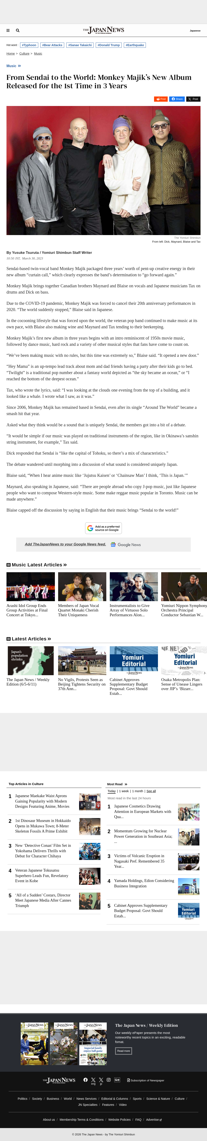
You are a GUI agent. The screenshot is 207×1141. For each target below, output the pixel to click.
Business (53, 1098)
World (68, 1098)
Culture (180, 1098)
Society (37, 1098)
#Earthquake (135, 45)
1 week (124, 791)
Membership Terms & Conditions (82, 1119)
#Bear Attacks (52, 45)
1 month (137, 791)
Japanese (195, 30)
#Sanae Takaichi (80, 45)
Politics (22, 1098)
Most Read (115, 784)
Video (123, 1104)
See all (151, 791)
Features (108, 1104)
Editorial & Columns (114, 1098)
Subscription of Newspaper (145, 1080)
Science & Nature (158, 1098)
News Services (86, 1098)
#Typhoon (29, 45)
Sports (137, 1098)
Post (163, 99)
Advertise (154, 1119)
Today (112, 791)
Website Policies (119, 1119)
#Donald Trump (109, 45)
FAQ (138, 1119)
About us (49, 1119)
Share (179, 99)
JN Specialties (87, 1104)
